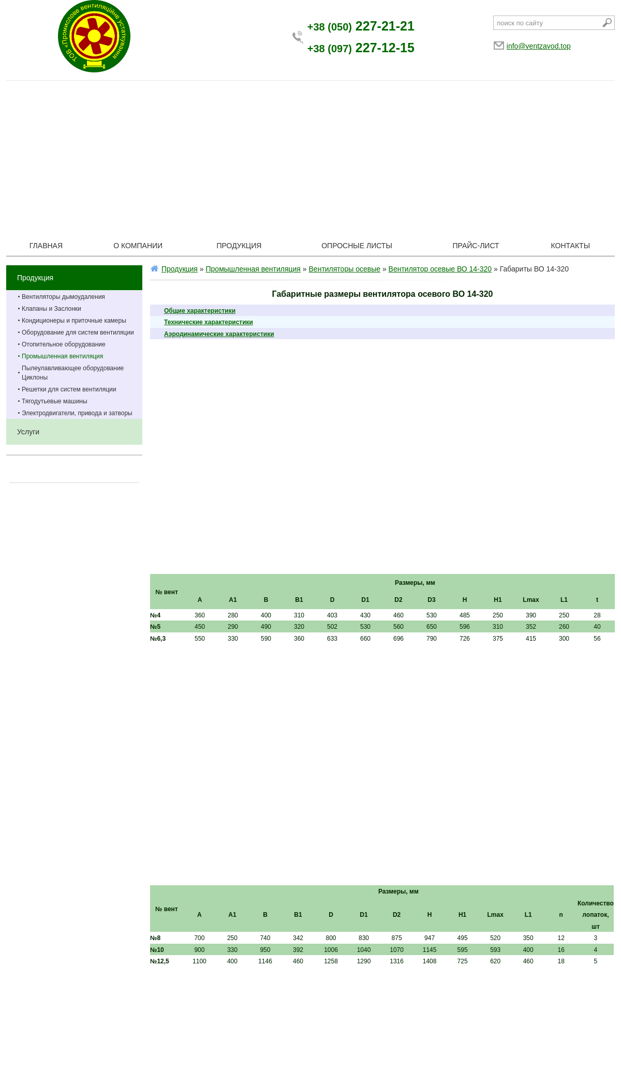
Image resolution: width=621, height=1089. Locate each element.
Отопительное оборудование (64, 344)
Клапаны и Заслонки (51, 308)
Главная (46, 245)
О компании (137, 245)
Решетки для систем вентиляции (69, 389)
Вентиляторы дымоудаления (63, 296)
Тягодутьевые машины (54, 401)
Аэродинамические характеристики (219, 334)
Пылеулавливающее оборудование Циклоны (73, 373)
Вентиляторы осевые (344, 269)
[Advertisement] (310, 158)
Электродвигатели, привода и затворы (77, 413)
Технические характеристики (208, 322)
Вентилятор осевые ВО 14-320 (440, 269)
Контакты (570, 245)
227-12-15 (361, 47)
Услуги (28, 432)
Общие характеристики (199, 310)
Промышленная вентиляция (62, 356)
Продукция (239, 245)
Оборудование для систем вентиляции (78, 332)
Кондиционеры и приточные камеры (74, 320)
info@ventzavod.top (539, 46)
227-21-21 (361, 26)
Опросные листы (356, 245)
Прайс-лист (476, 245)
